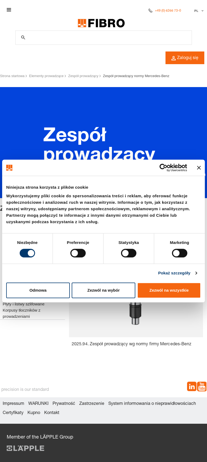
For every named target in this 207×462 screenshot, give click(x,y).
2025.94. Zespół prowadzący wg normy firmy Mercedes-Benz (132, 344)
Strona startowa (12, 76)
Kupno (33, 413)
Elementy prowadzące (46, 76)
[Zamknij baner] (199, 168)
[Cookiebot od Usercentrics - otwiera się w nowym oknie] (163, 168)
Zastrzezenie (91, 404)
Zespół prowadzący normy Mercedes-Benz (136, 76)
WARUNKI (38, 404)
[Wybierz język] (198, 10)
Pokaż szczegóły (174, 273)
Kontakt (51, 413)
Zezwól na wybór (103, 290)
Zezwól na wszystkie (169, 290)
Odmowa (37, 290)
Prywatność (64, 404)
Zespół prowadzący (83, 76)
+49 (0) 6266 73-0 (168, 10)
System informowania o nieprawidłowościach (152, 404)
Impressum (13, 404)
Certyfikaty (13, 413)
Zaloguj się (184, 58)
